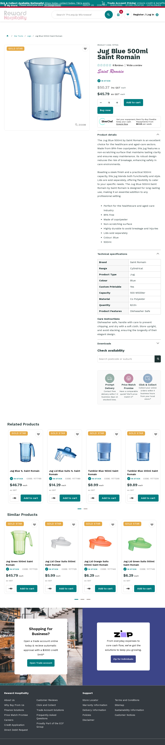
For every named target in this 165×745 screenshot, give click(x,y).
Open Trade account (41, 663)
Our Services (32, 29)
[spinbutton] (109, 102)
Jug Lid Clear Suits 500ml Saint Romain (62, 563)
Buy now (105, 110)
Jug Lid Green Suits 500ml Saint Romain (140, 563)
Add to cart (133, 102)
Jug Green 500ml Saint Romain (21, 563)
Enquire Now (122, 124)
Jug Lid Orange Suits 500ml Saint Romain (98, 563)
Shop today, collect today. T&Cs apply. (53, 3)
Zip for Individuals (123, 659)
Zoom (82, 124)
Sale (106, 29)
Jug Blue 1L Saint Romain (22, 471)
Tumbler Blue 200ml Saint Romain (140, 473)
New (116, 29)
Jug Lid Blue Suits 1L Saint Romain (62, 473)
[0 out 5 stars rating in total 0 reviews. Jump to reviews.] (110, 65)
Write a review (134, 65)
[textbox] (80, 19)
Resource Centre (86, 29)
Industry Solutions (57, 29)
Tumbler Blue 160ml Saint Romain (101, 473)
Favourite (36, 436)
